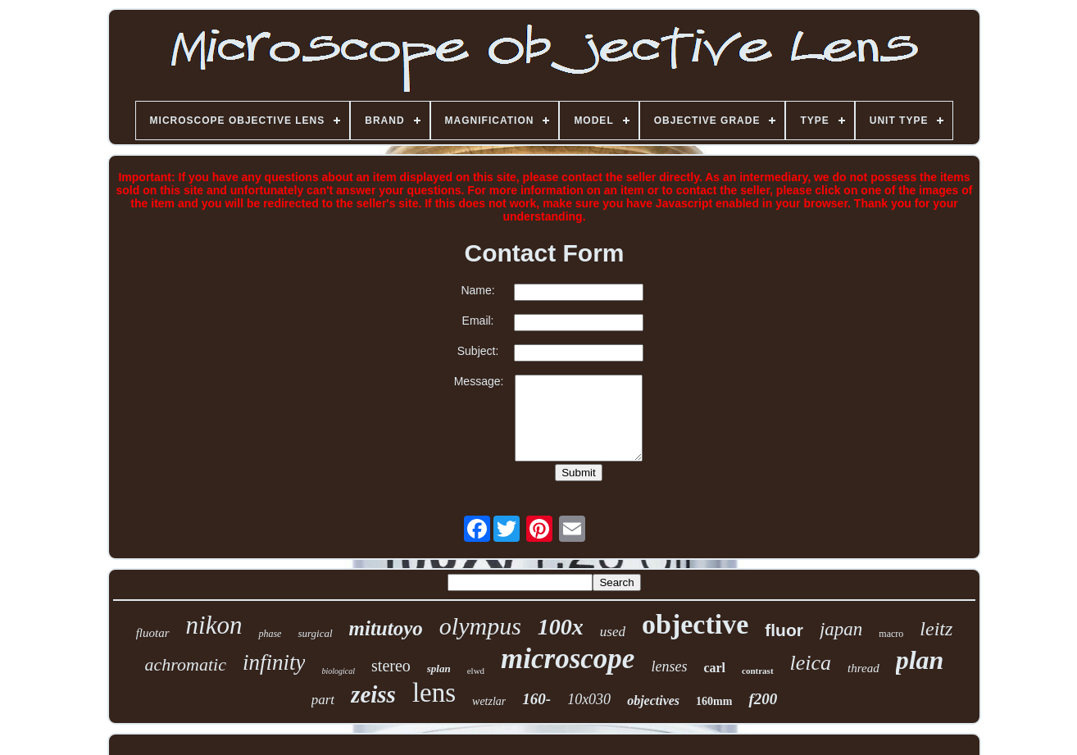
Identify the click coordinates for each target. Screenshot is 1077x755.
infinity (274, 662)
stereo (391, 666)
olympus (480, 625)
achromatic (185, 664)
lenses (669, 666)
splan (439, 668)
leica (811, 663)
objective (695, 624)
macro (891, 633)
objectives (653, 700)
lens (434, 692)
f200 (762, 698)
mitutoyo (386, 628)
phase (269, 633)
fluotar (153, 632)
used (612, 631)
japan (841, 629)
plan (920, 660)
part (322, 699)
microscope (567, 659)
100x (561, 626)
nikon (214, 625)
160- (536, 698)
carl (714, 668)
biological (338, 670)
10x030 (589, 699)
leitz (936, 628)
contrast (758, 670)
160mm (714, 701)
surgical (315, 633)
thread (863, 668)
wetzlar (489, 701)
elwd (475, 670)
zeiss (373, 694)
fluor (784, 630)
